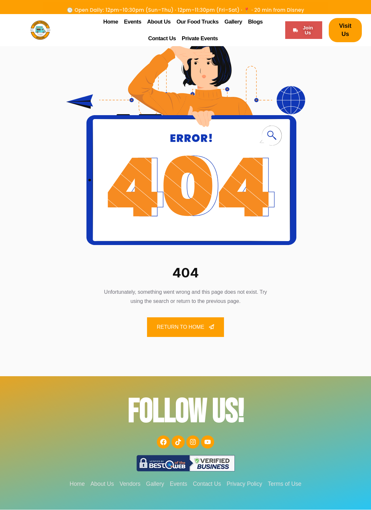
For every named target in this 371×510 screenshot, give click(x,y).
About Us (159, 22)
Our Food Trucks (197, 22)
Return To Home (185, 327)
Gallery (233, 22)
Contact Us (162, 38)
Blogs (255, 22)
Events (132, 22)
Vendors (127, 484)
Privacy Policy (248, 484)
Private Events (200, 38)
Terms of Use (290, 484)
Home (110, 22)
